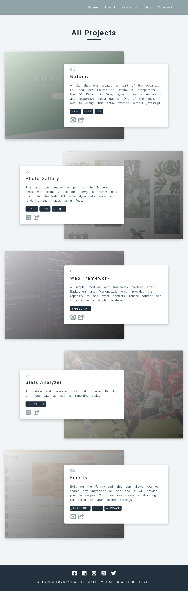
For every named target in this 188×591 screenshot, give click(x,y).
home (93, 7)
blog (147, 7)
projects (130, 7)
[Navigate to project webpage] (82, 122)
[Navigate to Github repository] (74, 122)
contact (165, 7)
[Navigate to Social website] (74, 573)
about (110, 7)
